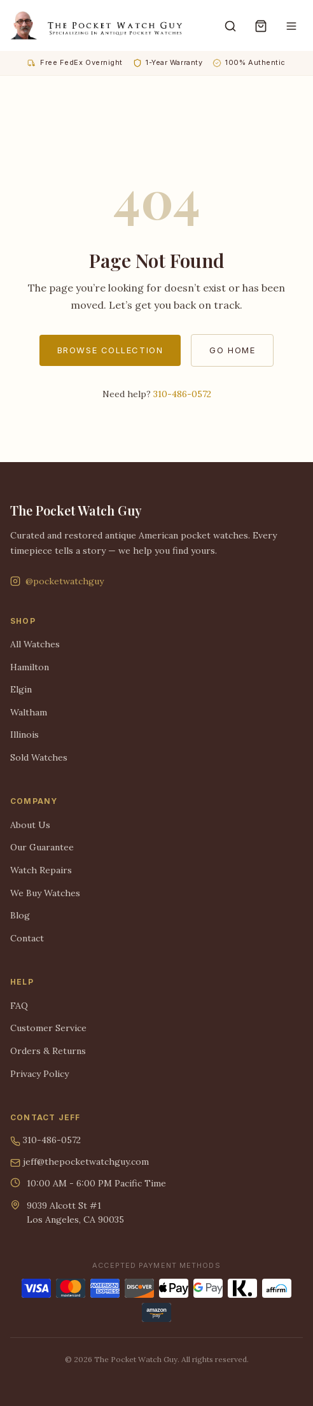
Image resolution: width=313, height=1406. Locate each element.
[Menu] (291, 25)
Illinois (24, 734)
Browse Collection (110, 350)
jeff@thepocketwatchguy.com (79, 1162)
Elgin (21, 689)
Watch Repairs (41, 870)
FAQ (19, 1005)
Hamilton (29, 667)
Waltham (28, 712)
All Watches (35, 644)
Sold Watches (38, 757)
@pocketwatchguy (57, 581)
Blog (20, 915)
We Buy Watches (45, 893)
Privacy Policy (39, 1073)
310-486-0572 (182, 394)
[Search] (230, 25)
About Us (30, 825)
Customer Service (48, 1028)
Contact (27, 938)
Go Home (232, 350)
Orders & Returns (48, 1051)
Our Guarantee (42, 847)
